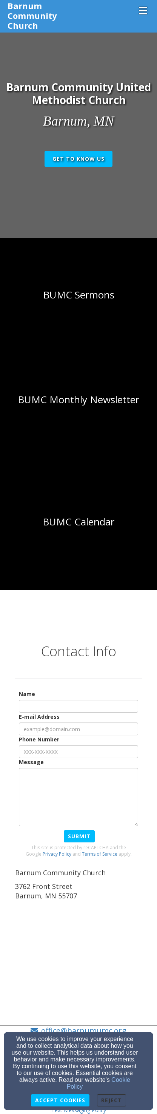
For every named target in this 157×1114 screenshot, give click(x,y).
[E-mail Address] (78, 728)
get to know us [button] (78, 158)
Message (31, 762)
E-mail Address (39, 716)
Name (27, 694)
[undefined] (78, 295)
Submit (79, 836)
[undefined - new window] (78, 522)
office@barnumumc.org (83, 1030)
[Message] (78, 797)
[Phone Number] (78, 751)
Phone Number (39, 739)
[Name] (78, 706)
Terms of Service (99, 854)
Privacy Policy (57, 854)
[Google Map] (78, 959)
